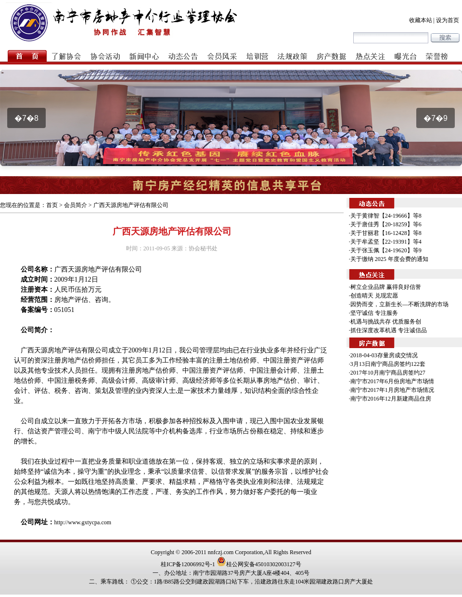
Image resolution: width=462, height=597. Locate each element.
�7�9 (436, 118)
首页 (52, 205)
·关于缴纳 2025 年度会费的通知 (388, 259)
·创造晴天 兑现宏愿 (373, 295)
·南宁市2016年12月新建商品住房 (390, 398)
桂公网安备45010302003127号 (259, 564)
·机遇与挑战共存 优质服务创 (385, 321)
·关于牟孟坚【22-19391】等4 (385, 241)
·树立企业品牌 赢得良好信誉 (385, 287)
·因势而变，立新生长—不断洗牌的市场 (399, 304)
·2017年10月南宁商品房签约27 (387, 372)
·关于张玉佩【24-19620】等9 (385, 250)
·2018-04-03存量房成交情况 (383, 355)
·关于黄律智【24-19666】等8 (385, 215)
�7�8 (26, 118)
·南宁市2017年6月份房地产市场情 (391, 381)
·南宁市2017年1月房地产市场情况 (391, 390)
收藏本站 (420, 20)
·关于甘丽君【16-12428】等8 (385, 233)
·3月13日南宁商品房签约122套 (387, 364)
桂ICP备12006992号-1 (188, 564)
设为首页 (447, 20)
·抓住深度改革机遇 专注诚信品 (388, 330)
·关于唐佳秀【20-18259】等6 (385, 224)
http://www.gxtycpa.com (83, 522)
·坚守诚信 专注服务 (373, 313)
